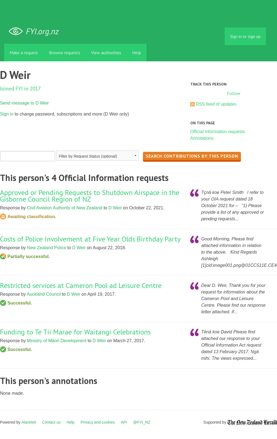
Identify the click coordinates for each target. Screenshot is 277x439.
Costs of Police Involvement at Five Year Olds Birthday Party (90, 238)
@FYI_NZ (141, 422)
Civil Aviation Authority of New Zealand (64, 207)
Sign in (6, 114)
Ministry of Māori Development (56, 340)
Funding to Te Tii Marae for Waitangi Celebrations (75, 331)
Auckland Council (44, 294)
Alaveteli (28, 422)
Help (136, 52)
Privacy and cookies (97, 422)
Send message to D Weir (24, 103)
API (124, 422)
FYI (35, 31)
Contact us (51, 422)
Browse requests (64, 52)
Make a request (24, 52)
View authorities (106, 52)
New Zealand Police (46, 247)
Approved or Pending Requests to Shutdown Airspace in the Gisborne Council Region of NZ (89, 196)
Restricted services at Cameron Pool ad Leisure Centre (81, 285)
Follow (233, 93)
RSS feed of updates (216, 104)
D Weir (115, 207)
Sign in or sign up (245, 36)
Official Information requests (217, 131)
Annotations (202, 138)
